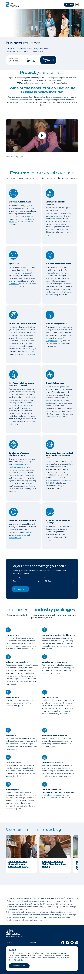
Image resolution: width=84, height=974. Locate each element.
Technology (11, 789)
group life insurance (54, 400)
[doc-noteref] (19, 284)
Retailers (10, 735)
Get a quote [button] (19, 589)
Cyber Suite (14, 284)
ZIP (45, 577)
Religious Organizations (17, 662)
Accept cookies (18, 966)
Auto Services (12, 762)
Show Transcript (12, 157)
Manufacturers (49, 697)
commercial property (57, 216)
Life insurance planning (26, 405)
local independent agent (52, 795)
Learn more (30, 354)
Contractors (11, 635)
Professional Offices (51, 762)
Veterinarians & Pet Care (53, 662)
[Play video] (42, 135)
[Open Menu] (77, 4)
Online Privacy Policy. (16, 960)
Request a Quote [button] (47, 60)
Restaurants (11, 697)
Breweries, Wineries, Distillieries (57, 635)
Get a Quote (10, 942)
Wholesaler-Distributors (53, 735)
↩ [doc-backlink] (77, 898)
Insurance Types (17, 577)
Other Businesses (50, 789)
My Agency (69, 4)
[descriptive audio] (22, 157)
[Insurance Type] (16, 61)
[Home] (13, 4)
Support (33, 942)
